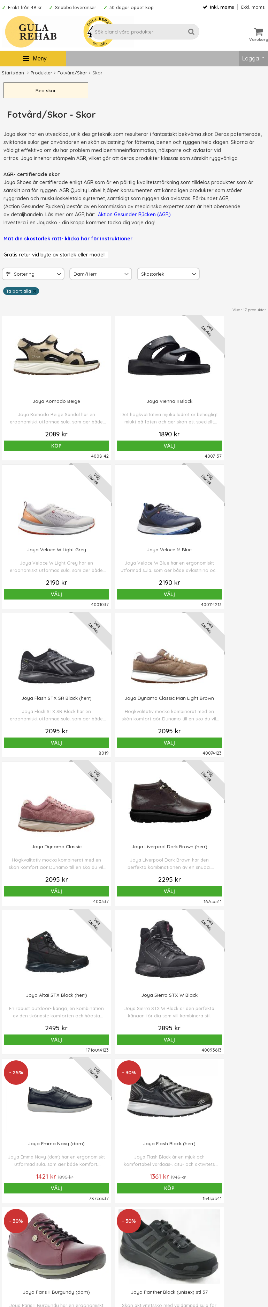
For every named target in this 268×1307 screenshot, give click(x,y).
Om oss (145, 1197)
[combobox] (33, 275)
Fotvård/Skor (72, 72)
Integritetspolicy (155, 1229)
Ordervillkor (150, 1208)
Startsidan (13, 72)
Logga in (253, 58)
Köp (34, 447)
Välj (100, 447)
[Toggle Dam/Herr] (125, 276)
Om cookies (150, 1218)
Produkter (41, 72)
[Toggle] (58, 276)
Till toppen (134, 1072)
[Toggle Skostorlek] (193, 276)
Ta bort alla (18, 293)
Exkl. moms (253, 7)
